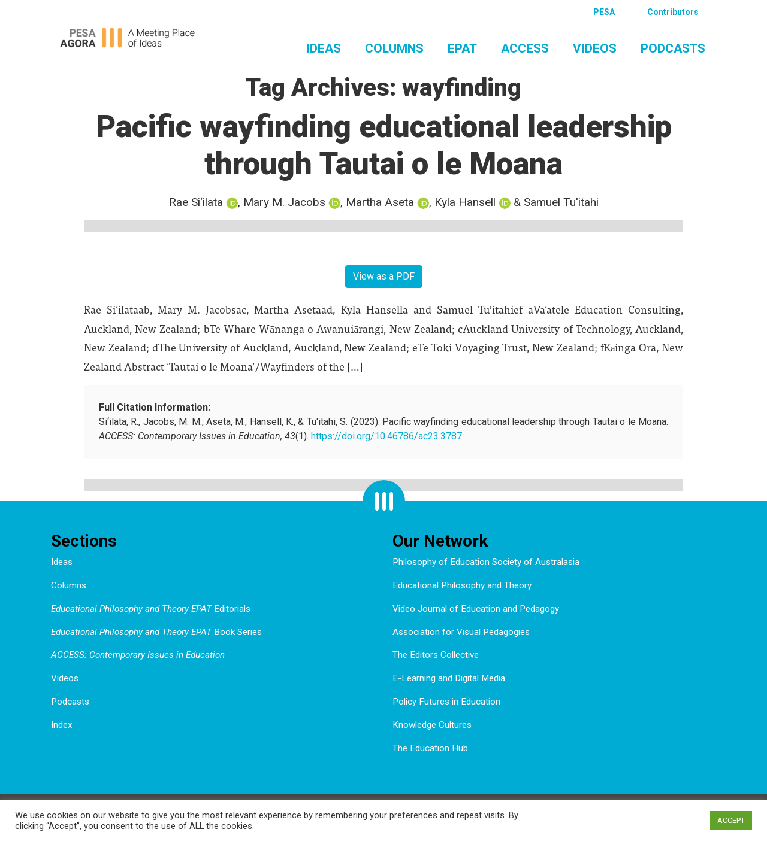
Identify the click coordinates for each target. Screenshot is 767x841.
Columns (394, 48)
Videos (595, 48)
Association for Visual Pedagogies (461, 632)
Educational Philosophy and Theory (462, 585)
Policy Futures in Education (446, 701)
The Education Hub (430, 748)
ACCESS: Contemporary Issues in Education (138, 654)
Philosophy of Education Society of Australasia (485, 562)
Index (62, 724)
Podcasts (673, 48)
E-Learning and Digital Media (448, 678)
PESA (604, 12)
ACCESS (525, 48)
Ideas (323, 48)
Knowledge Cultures (432, 724)
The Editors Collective (435, 654)
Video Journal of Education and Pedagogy (475, 608)
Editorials (150, 608)
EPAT (462, 48)
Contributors (673, 12)
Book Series (156, 632)
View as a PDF (384, 276)
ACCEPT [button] (731, 820)
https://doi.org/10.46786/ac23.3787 (386, 436)
